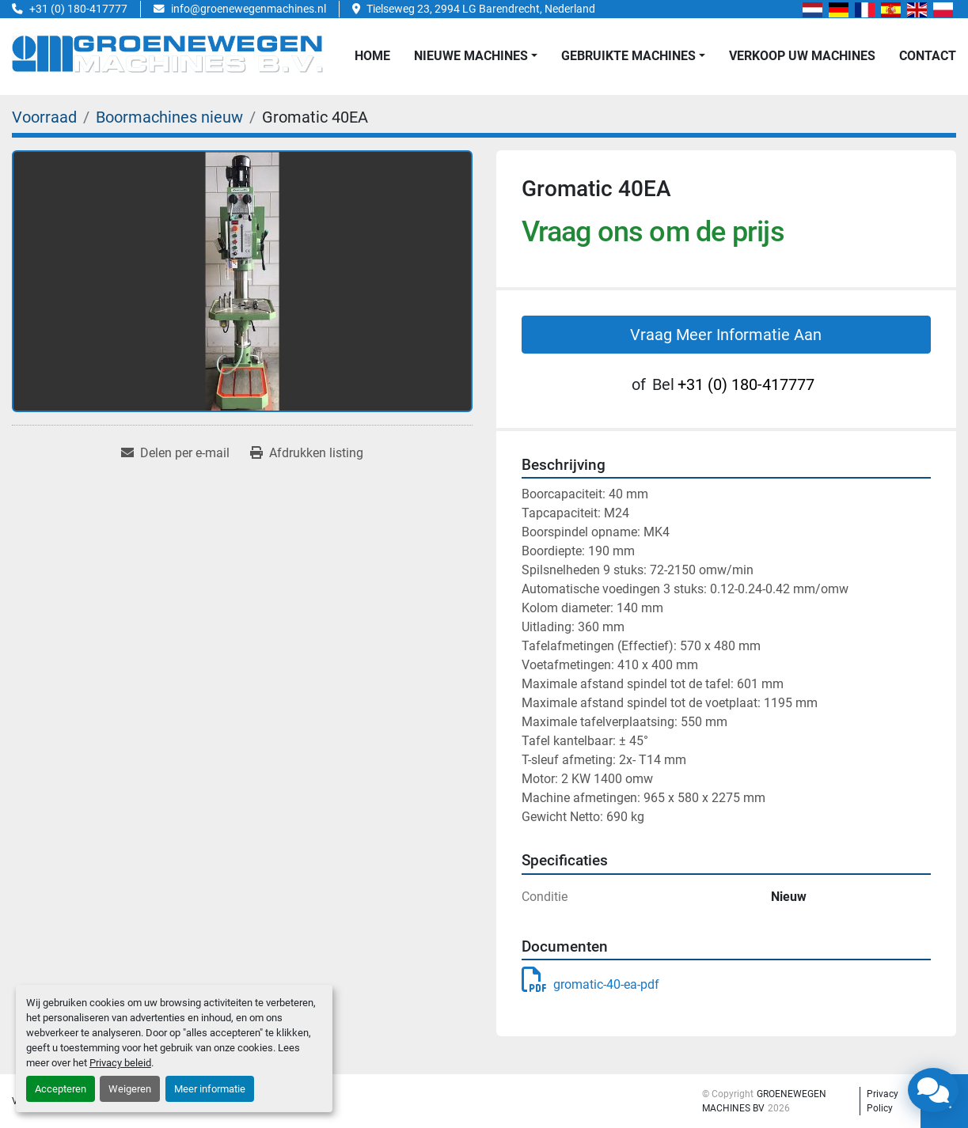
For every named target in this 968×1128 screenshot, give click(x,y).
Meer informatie (209, 1089)
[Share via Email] (175, 453)
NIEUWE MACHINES (471, 55)
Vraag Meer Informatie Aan (726, 334)
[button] (475, 56)
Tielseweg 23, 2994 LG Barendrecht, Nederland (480, 8)
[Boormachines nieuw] (169, 117)
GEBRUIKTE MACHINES (628, 55)
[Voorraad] (44, 117)
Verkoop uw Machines (802, 55)
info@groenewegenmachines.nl (248, 8)
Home (372, 55)
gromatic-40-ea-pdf (590, 984)
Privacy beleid (120, 1063)
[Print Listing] (307, 453)
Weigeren (129, 1089)
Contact (927, 55)
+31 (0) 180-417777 (78, 8)
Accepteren (60, 1089)
